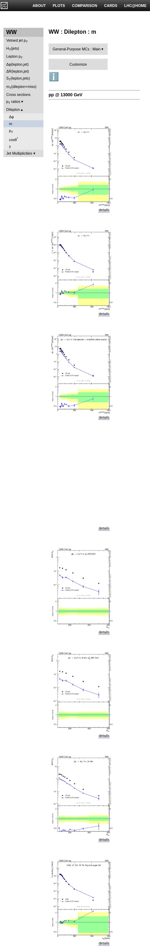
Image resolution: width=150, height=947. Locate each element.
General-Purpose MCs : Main (77, 49)
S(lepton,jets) (18, 78)
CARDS (110, 5)
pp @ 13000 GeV (65, 94)
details (104, 210)
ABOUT (39, 5)
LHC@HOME (135, 5)
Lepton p (14, 56)
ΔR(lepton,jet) (17, 71)
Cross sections (18, 94)
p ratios (13, 102)
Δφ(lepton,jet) (17, 64)
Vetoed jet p (17, 40)
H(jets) (12, 48)
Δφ (11, 117)
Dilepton (13, 109)
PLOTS (59, 5)
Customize (78, 64)
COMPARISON (84, 5)
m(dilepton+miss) (21, 87)
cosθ (13, 139)
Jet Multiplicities (19, 153)
